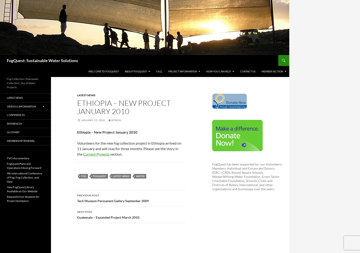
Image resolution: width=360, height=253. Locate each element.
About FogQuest (136, 71)
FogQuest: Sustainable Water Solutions (42, 60)
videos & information (21, 106)
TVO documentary (18, 158)
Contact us (248, 71)
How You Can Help (218, 71)
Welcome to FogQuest (103, 71)
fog (83, 176)
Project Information (182, 71)
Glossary (13, 132)
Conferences (16, 114)
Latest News (86, 95)
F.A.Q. (159, 71)
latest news (121, 176)
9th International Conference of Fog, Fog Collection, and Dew (24, 177)
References (14, 123)
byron (116, 120)
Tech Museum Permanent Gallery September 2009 (131, 198)
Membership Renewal (21, 140)
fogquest (99, 176)
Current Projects (96, 154)
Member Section (272, 71)
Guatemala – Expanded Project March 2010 (131, 214)
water (140, 176)
